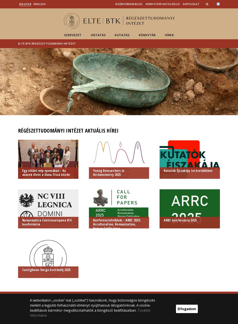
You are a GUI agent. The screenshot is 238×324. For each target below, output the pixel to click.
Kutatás (122, 35)
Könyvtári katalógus (163, 4)
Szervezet (73, 35)
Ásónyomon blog (128, 4)
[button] (207, 4)
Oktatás (98, 35)
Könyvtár (147, 35)
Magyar (25, 4)
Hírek (169, 35)
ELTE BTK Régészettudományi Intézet (47, 43)
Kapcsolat (191, 4)
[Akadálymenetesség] (218, 3)
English (39, 4)
